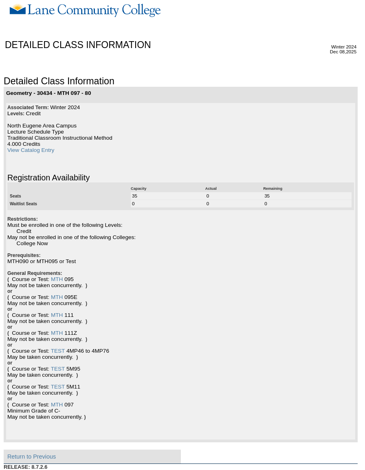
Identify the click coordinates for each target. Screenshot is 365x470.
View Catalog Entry (30, 150)
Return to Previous (31, 456)
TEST (58, 351)
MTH (57, 279)
